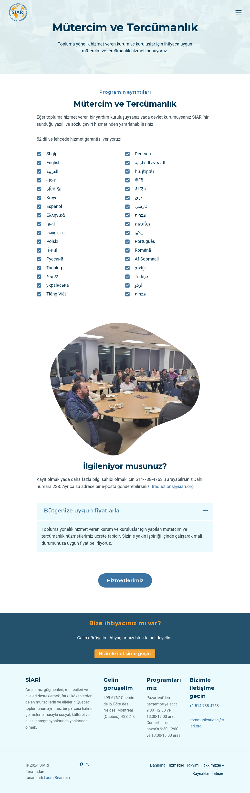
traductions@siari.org (173, 486)
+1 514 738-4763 (204, 705)
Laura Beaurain (57, 777)
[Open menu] (238, 12)
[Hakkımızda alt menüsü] (223, 765)
